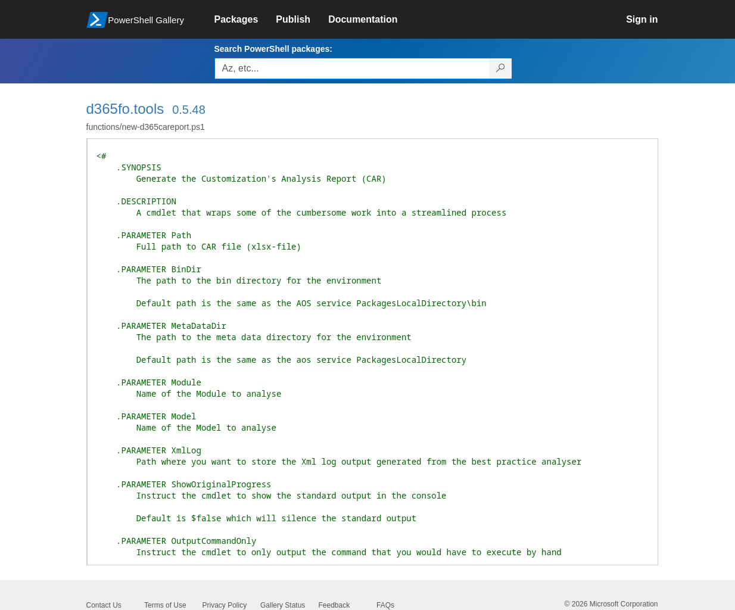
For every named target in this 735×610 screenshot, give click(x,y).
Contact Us (104, 605)
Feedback (334, 605)
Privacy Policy (225, 605)
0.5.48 (188, 109)
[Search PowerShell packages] (500, 68)
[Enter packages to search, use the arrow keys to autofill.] (352, 68)
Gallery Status (282, 605)
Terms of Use (165, 605)
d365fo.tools (125, 109)
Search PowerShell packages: (273, 49)
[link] (245, 20)
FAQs (385, 605)
